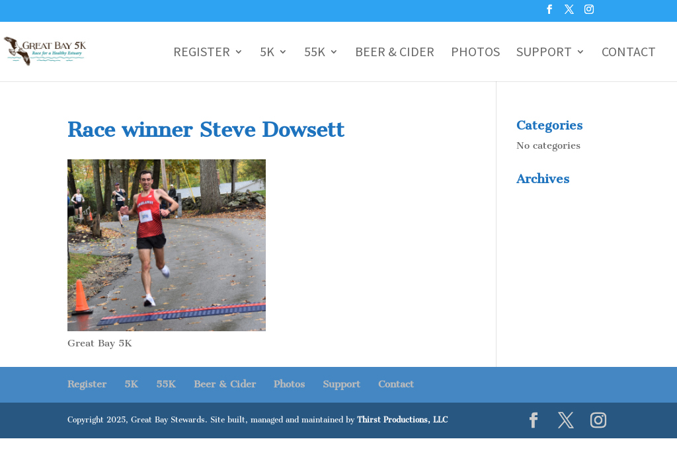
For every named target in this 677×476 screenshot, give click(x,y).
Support (544, 53)
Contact (629, 53)
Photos (475, 53)
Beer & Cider (394, 53)
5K (267, 53)
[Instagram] (589, 13)
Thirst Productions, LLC (402, 419)
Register (201, 53)
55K (314, 53)
